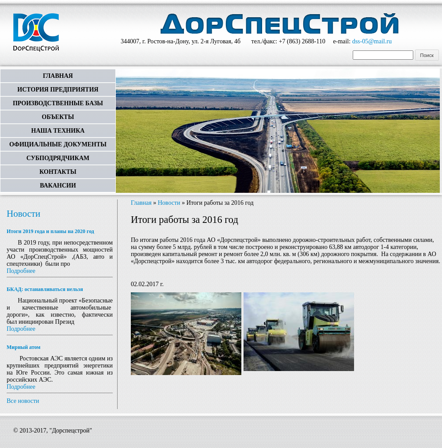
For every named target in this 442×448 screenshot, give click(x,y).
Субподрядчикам (58, 158)
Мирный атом (23, 347)
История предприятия (57, 89)
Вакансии (58, 185)
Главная (58, 76)
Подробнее (21, 271)
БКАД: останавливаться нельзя (45, 289)
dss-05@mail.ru (372, 41)
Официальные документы (58, 144)
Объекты (58, 117)
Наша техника (58, 130)
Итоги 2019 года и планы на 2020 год (50, 231)
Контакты (57, 171)
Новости (23, 213)
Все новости (23, 401)
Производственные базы (58, 103)
